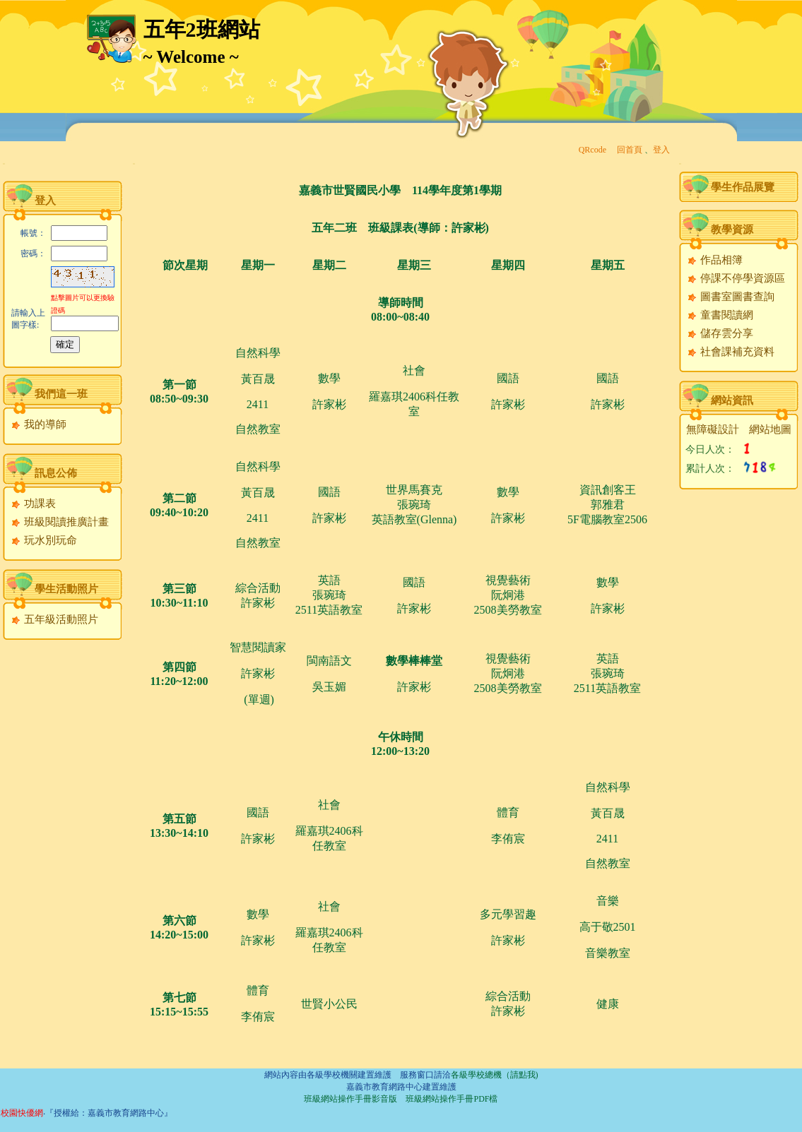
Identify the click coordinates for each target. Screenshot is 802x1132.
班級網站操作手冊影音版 (350, 1099)
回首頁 (629, 150)
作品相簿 (715, 260)
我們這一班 (61, 394)
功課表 (33, 503)
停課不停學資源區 (736, 278)
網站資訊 (732, 400)
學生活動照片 (66, 589)
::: (4, 163)
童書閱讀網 (720, 315)
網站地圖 (770, 429)
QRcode (592, 150)
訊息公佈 (56, 473)
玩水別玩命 (44, 540)
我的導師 (38, 424)
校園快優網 (22, 1113)
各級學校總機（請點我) (494, 1075)
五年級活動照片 (54, 619)
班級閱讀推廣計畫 (60, 522)
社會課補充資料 (730, 351)
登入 (661, 150)
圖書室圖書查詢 (730, 296)
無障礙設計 (712, 429)
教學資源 (732, 229)
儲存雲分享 (720, 333)
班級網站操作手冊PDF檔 (451, 1099)
